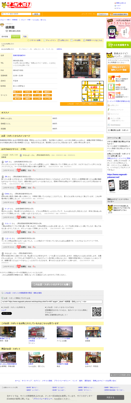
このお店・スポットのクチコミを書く (51, 284)
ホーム (118, 8)
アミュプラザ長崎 (63, 338)
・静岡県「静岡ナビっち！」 (86, 387)
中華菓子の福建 (62, 364)
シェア (3, 310)
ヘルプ (118, 5)
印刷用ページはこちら (94, 40)
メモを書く (77, 40)
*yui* (6, 162)
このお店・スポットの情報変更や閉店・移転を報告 (23, 293)
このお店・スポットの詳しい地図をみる (82, 104)
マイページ (115, 114)
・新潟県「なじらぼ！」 (58, 390)
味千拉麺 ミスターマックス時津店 (37, 340)
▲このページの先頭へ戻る (120, 375)
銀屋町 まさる (5, 338)
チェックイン (51, 40)
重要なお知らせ (121, 3)
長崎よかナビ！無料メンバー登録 (118, 68)
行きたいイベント (117, 110)
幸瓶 (86, 364)
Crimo (7, 194)
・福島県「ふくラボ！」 (32, 390)
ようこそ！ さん (89, 14)
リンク (74, 381)
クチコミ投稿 (47, 381)
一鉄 (86, 338)
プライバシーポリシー (62, 381)
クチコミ (15, 37)
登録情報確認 (115, 125)
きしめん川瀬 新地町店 (8, 364)
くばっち (8, 238)
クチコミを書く (36, 40)
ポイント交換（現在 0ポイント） (118, 119)
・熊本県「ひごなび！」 (58, 387)
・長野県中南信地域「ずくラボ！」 (114, 390)
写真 (25, 37)
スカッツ (8, 223)
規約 (80, 381)
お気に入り (64, 40)
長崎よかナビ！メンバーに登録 (118, 158)
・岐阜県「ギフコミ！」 (84, 390)
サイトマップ (27, 381)
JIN (6, 177)
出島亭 (30, 364)
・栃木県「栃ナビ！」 (32, 387)
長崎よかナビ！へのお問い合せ (104, 381)
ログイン (102, 14)
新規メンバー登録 (119, 14)
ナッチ (7, 209)
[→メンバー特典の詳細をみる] (119, 101)
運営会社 (87, 381)
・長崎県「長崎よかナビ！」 (112, 387)
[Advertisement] (73, 5)
